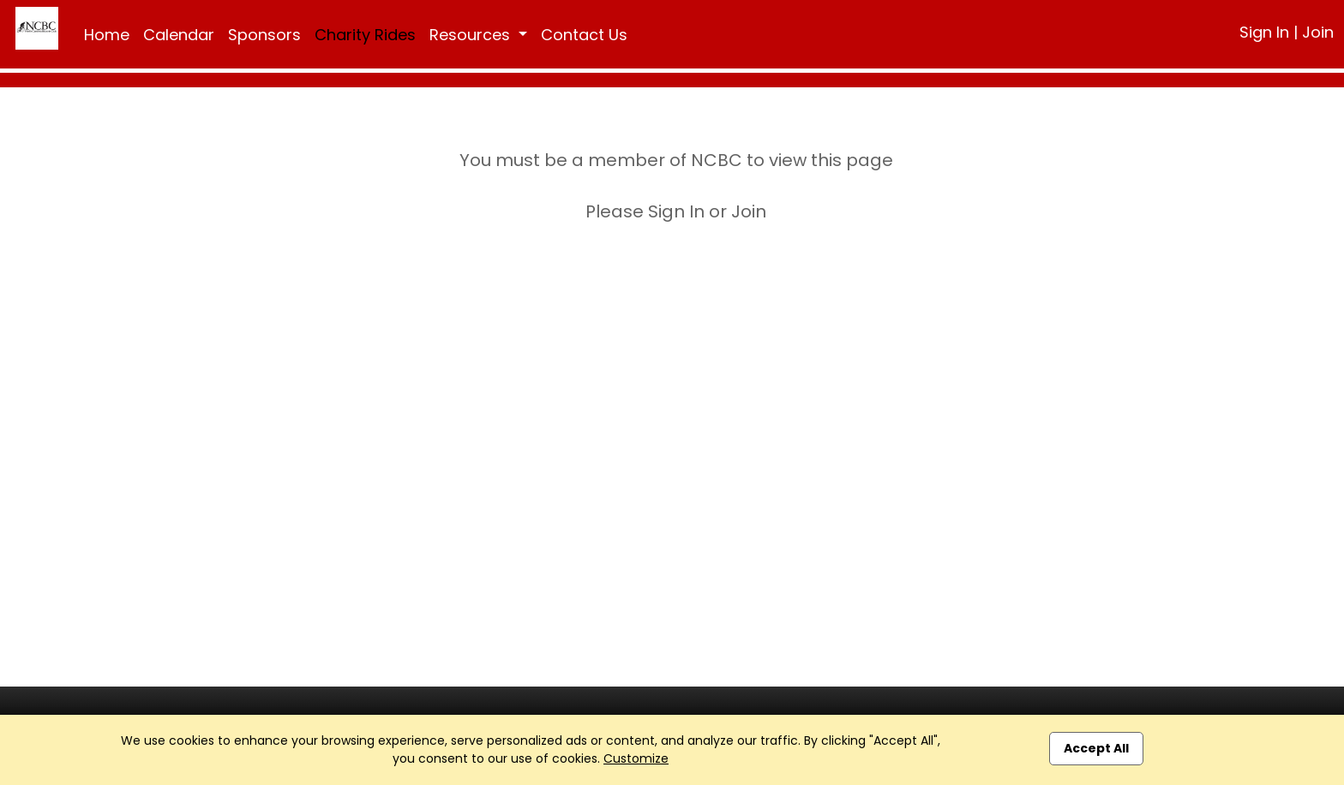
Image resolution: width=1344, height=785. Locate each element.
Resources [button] (471, 34)
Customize (636, 758)
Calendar (178, 34)
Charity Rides (365, 34)
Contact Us (584, 34)
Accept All (1096, 748)
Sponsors (264, 34)
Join (1318, 32)
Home (106, 34)
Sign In (1264, 32)
